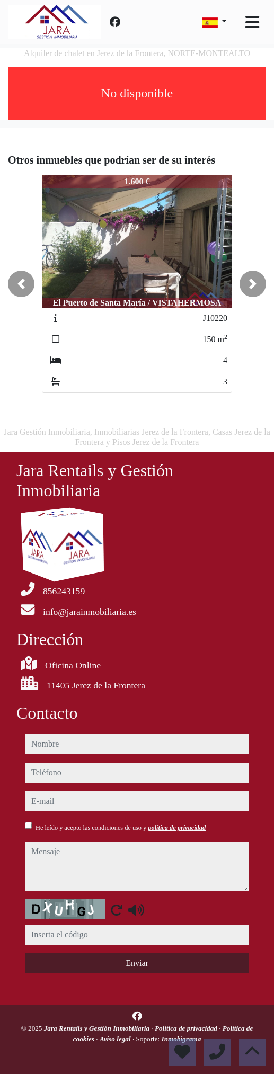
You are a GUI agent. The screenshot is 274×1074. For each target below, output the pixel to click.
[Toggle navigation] (252, 22)
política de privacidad (177, 827)
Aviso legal (116, 1039)
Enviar (137, 963)
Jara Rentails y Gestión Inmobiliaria (98, 1028)
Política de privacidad (187, 1028)
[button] (21, 284)
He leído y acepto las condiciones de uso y (121, 827)
